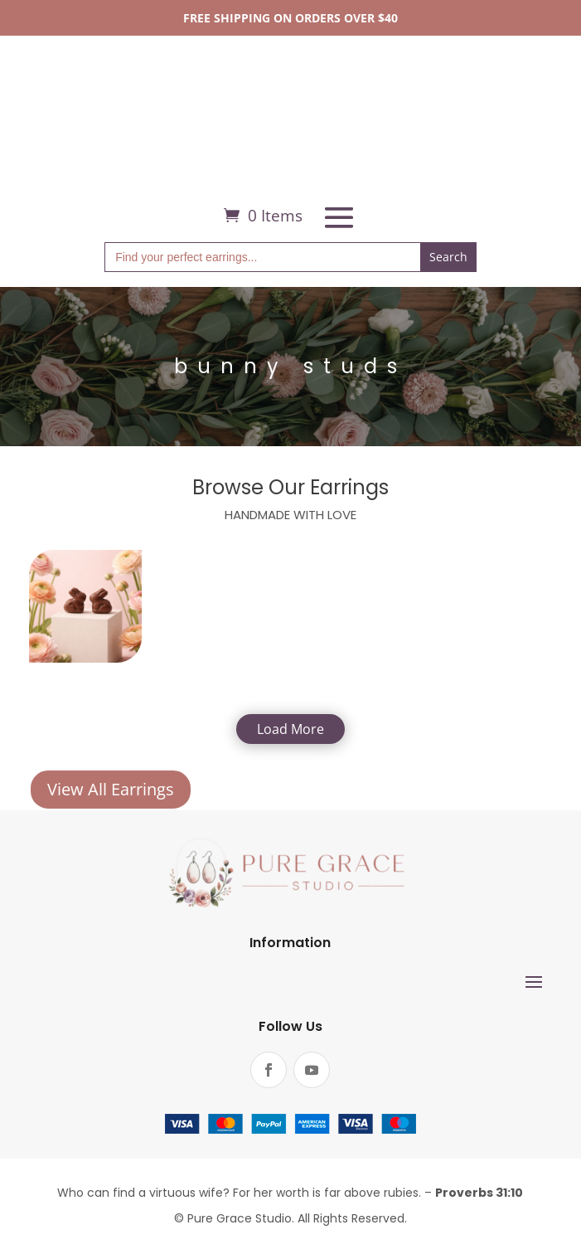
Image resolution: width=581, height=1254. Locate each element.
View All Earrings (110, 789)
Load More (290, 729)
